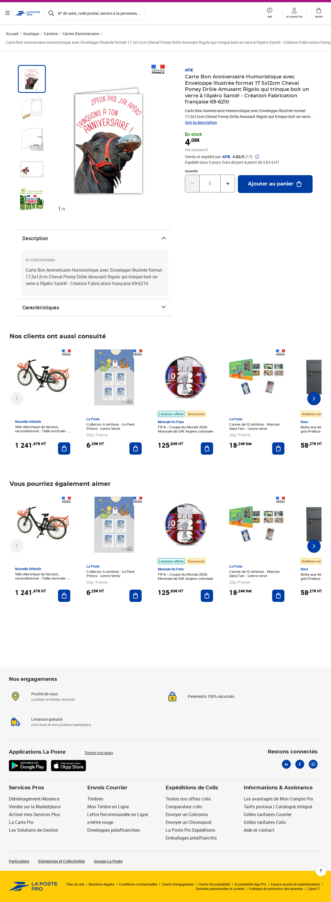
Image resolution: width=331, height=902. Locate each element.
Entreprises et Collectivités (61, 861)
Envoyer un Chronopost (189, 822)
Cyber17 (313, 888)
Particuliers (19, 861)
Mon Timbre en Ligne (108, 807)
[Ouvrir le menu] (7, 13)
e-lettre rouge (100, 822)
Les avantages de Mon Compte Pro (278, 799)
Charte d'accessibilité (214, 884)
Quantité (191, 171)
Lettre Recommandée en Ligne (117, 814)
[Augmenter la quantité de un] (228, 183)
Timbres (95, 799)
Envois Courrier (107, 787)
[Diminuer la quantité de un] (192, 183)
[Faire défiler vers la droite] (314, 398)
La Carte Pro (21, 822)
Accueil (12, 33)
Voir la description (201, 122)
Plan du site (75, 884)
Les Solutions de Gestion (33, 830)
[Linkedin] (286, 764)
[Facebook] (299, 764)
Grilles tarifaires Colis (265, 822)
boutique (31, 33)
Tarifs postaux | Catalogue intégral (278, 807)
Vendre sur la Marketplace (35, 807)
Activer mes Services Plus (34, 814)
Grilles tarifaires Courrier (267, 814)
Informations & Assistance (278, 787)
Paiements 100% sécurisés (211, 696)
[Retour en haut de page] (321, 870)
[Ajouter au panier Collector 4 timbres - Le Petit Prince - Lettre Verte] (135, 448)
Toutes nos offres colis (188, 799)
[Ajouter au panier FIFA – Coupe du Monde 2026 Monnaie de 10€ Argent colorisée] (207, 448)
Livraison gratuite (46, 719)
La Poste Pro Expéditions (190, 830)
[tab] (32, 79)
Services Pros (26, 787)
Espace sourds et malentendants (295, 884)
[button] (269, 13)
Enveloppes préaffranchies (113, 830)
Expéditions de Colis (192, 787)
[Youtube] (313, 764)
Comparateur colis (184, 807)
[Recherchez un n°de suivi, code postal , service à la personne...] (95, 13)
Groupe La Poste (108, 861)
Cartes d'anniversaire (80, 33)
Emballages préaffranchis (191, 838)
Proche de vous (44, 693)
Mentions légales (101, 884)
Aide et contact (259, 830)
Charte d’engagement (178, 884)
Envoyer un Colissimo (187, 814)
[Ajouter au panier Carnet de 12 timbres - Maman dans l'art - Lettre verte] (278, 448)
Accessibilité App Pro (250, 884)
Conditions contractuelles (138, 884)
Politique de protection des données (276, 888)
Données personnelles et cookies (220, 888)
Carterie (51, 33)
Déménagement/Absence (34, 799)
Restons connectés (293, 751)
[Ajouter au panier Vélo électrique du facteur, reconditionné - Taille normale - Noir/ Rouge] (64, 448)
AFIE (189, 70)
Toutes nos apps (98, 752)
